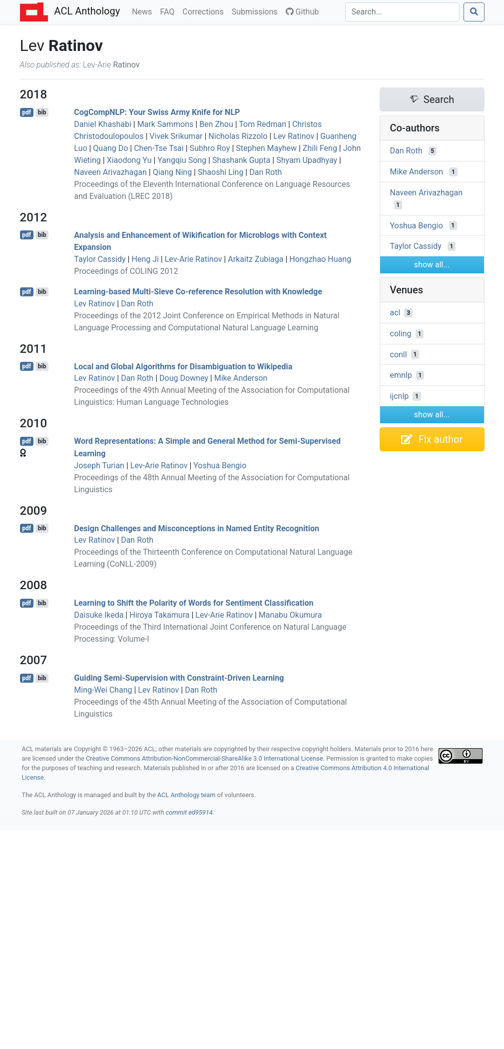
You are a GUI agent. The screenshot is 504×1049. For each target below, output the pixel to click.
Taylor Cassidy (99, 259)
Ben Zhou (216, 124)
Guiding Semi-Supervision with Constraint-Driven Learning (179, 678)
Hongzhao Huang (320, 259)
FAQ (169, 10)
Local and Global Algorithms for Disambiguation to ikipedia (183, 366)
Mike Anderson (241, 378)
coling (401, 333)
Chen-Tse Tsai (159, 148)
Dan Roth (265, 172)
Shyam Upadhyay (306, 160)
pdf (26, 112)
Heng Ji (144, 259)
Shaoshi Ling (220, 172)
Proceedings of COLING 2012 (126, 271)
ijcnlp (399, 396)
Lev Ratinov (293, 136)
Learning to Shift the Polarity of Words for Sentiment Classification (193, 603)
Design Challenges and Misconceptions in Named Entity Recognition (196, 528)
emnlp (401, 375)
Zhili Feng (320, 148)
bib (42, 112)
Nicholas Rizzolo (237, 136)
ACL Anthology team (186, 795)
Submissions (257, 10)
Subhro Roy (210, 148)
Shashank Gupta (241, 160)
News (144, 10)
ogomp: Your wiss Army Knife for (157, 112)
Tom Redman (262, 124)
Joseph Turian (99, 465)
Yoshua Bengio (219, 465)
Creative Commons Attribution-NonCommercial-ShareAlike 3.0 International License (204, 758)
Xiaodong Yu (129, 160)
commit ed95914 (189, 812)
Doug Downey (183, 378)
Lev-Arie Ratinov (193, 259)
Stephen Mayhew (266, 148)
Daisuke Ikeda (98, 615)
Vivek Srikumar (175, 136)
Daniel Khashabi (102, 124)
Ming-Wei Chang (103, 690)
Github (302, 11)
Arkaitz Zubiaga (255, 259)
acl (395, 312)
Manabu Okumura (290, 615)
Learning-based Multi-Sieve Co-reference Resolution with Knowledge (198, 291)
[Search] (402, 11)
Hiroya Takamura (159, 615)
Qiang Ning (172, 172)
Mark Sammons (165, 124)
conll (398, 354)
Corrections (204, 10)
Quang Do (110, 148)
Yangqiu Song (181, 160)
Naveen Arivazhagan (110, 172)
